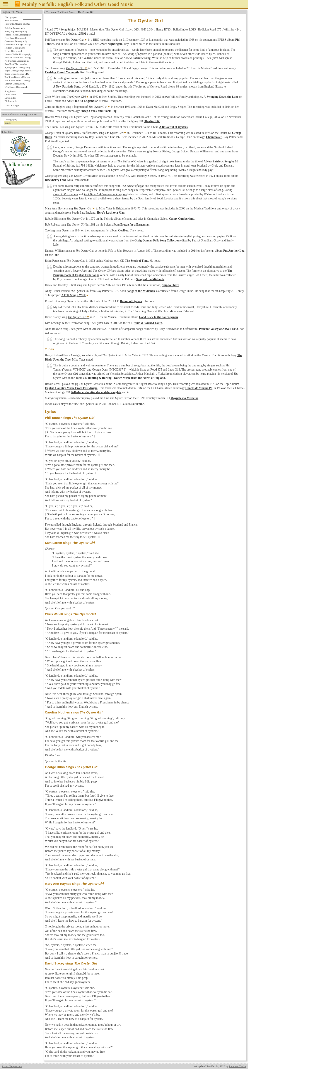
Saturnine (137, 404)
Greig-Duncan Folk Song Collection (156, 240)
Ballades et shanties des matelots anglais (96, 392)
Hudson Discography (15, 47)
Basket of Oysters (131, 301)
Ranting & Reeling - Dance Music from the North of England (126, 377)
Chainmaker (214, 137)
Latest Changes (12, 105)
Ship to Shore (170, 285)
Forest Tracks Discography (18, 34)
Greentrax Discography (16, 41)
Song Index (10, 91)
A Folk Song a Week (73, 295)
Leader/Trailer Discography (18, 54)
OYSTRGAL (57, 33)
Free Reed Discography (16, 38)
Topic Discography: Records (18, 70)
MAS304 (82, 29)
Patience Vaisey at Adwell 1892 (218, 328)
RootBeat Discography (16, 64)
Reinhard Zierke (237, 1066)
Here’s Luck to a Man (111, 212)
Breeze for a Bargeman (135, 224)
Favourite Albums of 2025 (17, 23)
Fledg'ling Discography (16, 31)
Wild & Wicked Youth (148, 323)
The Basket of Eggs (132, 185)
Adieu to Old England (80, 101)
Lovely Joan (80, 270)
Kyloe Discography (14, 51)
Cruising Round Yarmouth (62, 72)
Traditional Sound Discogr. (18, 80)
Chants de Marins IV (198, 388)
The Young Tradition (56, 12)
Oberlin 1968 (152, 121)
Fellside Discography (15, 28)
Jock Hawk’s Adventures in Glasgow (105, 194)
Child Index (10, 94)
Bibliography (11, 101)
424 (237, 29)
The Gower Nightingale (107, 44)
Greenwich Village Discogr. (18, 44)
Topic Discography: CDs (17, 74)
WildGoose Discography (17, 87)
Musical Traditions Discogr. (18, 57)
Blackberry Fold (55, 180)
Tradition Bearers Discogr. (18, 77)
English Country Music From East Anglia (71, 388)
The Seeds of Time (136, 260)
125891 (81, 33)
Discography (11, 17)
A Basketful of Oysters (173, 127)
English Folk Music (12, 11)
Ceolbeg (123, 230)
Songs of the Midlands (150, 279)
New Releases (11, 20)
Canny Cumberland (181, 218)
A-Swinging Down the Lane (221, 96)
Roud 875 (52, 29)
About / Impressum (12, 1066)
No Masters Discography (17, 60)
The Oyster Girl (74, 39)
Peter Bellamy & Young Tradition (19, 114)
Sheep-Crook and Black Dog (99, 111)
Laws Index (10, 97)
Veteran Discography (15, 83)
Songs (72, 12)
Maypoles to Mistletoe (184, 398)
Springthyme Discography (17, 67)
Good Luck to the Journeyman (158, 317)
